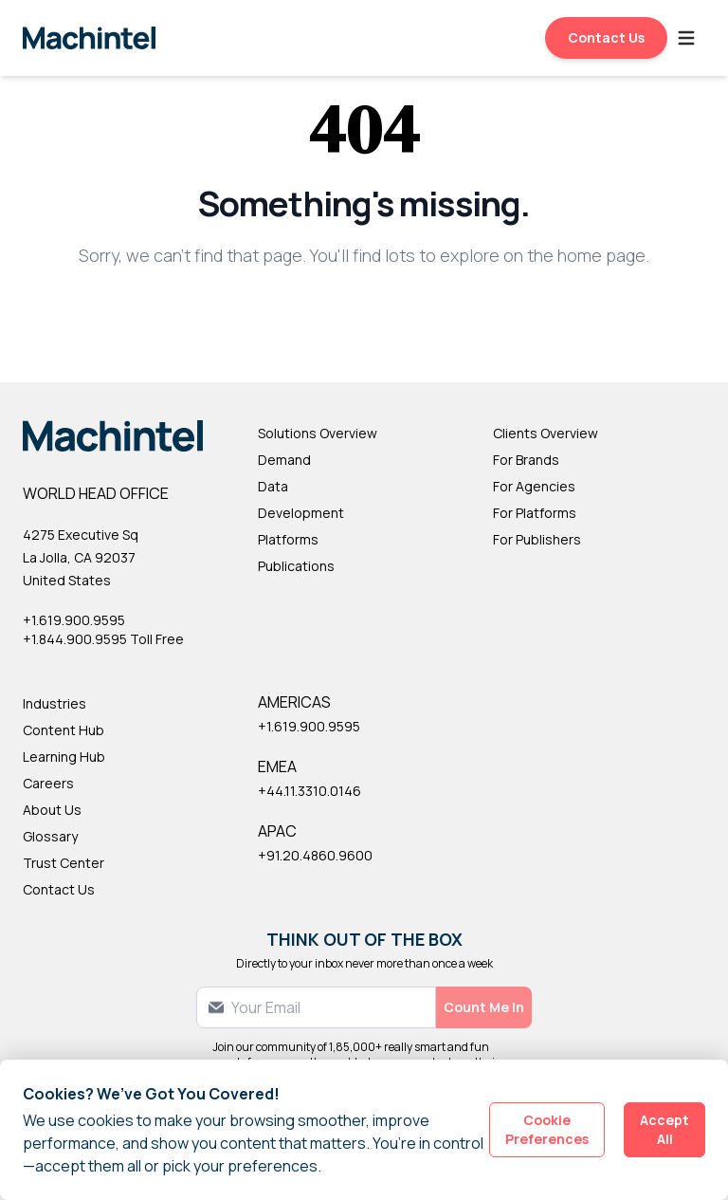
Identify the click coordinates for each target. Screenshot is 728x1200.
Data (273, 486)
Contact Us (606, 37)
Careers (48, 783)
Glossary (50, 836)
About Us (52, 810)
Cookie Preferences (547, 1129)
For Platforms (534, 513)
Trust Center (63, 863)
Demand (284, 460)
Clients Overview (545, 433)
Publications (296, 566)
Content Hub (63, 730)
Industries (54, 703)
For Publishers (537, 539)
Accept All (664, 1129)
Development (301, 513)
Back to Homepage (364, 317)
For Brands (526, 460)
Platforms (288, 539)
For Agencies (534, 486)
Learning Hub (64, 757)
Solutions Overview (317, 433)
